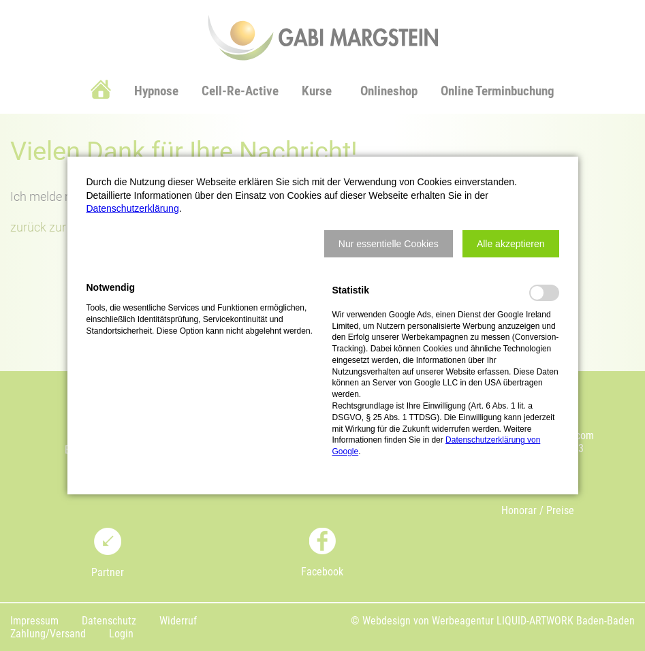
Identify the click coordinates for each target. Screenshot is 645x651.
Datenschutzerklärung (132, 208)
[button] (388, 243)
